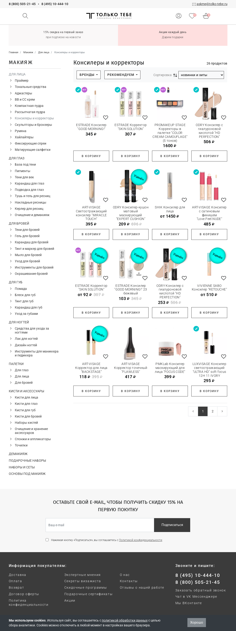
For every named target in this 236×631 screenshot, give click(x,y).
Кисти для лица (26, 397)
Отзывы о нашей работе (142, 587)
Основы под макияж (27, 474)
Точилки (21, 445)
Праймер (21, 80)
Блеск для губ (25, 295)
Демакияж (18, 454)
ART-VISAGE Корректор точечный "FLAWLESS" (130, 368)
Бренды (87, 75)
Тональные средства (30, 87)
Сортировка (162, 75)
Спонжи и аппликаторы (33, 439)
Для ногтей (19, 322)
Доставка (17, 575)
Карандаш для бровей (31, 242)
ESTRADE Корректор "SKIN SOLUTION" (131, 127)
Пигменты (22, 171)
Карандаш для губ (28, 307)
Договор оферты (24, 594)
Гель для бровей (27, 236)
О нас (125, 575)
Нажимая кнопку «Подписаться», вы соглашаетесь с (106, 540)
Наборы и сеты (22, 467)
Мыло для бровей (28, 255)
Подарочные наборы (27, 460)
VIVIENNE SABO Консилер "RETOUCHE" (209, 287)
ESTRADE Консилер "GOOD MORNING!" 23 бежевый (130, 289)
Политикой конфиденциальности (140, 540)
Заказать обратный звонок (200, 590)
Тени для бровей (27, 230)
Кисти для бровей (28, 416)
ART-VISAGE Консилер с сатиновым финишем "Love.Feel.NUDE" (209, 213)
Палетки (16, 364)
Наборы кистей (26, 422)
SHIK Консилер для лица (170, 209)
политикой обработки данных (125, 620)
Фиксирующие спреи (30, 143)
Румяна (20, 131)
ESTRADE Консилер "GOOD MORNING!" (91, 127)
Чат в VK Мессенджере (196, 596)
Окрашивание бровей (31, 273)
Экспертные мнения (82, 575)
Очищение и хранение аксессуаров (31, 431)
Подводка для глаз (29, 190)
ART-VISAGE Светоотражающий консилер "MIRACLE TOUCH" (91, 213)
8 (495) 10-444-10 (54, 4)
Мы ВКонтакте (188, 603)
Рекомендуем (121, 75)
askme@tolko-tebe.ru (212, 4)
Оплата (15, 581)
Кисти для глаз (26, 403)
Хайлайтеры (24, 137)
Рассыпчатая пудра (30, 112)
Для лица (17, 74)
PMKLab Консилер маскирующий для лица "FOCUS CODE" (170, 368)
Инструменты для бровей (34, 267)
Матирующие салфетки (32, 150)
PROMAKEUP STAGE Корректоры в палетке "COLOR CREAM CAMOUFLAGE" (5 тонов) (169, 132)
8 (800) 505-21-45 (22, 4)
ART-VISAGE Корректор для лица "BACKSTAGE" (91, 368)
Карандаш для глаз (29, 183)
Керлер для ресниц (29, 208)
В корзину (91, 156)
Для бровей (19, 223)
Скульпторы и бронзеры (33, 125)
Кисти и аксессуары (26, 391)
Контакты (129, 581)
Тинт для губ (24, 301)
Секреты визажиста (82, 581)
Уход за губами (26, 314)
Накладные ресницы (30, 202)
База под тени (25, 164)
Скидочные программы (85, 587)
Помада (21, 289)
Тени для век (24, 177)
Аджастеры (23, 93)
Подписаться (172, 525)
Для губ (15, 282)
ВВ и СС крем (25, 99)
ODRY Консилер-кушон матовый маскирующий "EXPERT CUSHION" (131, 213)
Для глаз (16, 158)
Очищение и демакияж (32, 215)
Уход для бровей (27, 261)
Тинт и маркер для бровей (34, 249)
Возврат (16, 587)
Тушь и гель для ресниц (32, 196)
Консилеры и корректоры (34, 118)
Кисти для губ (25, 410)
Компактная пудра (29, 106)
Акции (69, 600)
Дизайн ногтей (26, 345)
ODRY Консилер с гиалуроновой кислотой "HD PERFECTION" (209, 130)
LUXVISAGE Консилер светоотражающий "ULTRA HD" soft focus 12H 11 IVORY (210, 369)
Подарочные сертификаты (88, 594)
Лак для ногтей (26, 338)
